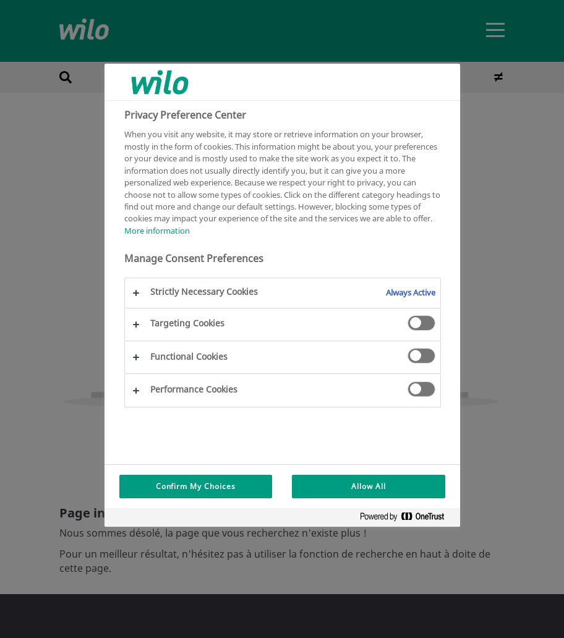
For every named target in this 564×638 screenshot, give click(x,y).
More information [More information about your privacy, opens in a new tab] (157, 230)
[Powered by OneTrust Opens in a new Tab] (407, 519)
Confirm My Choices (196, 486)
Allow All (368, 486)
